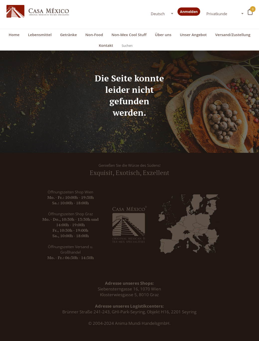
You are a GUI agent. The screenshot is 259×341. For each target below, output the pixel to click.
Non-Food (94, 34)
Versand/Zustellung (232, 34)
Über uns (163, 34)
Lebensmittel (40, 34)
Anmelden (189, 11)
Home (14, 34)
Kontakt (106, 45)
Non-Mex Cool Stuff (128, 34)
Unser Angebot (193, 34)
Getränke (68, 34)
